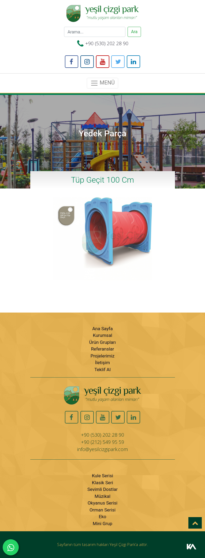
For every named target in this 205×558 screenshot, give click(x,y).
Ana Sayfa (102, 328)
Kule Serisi (102, 475)
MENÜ (102, 83)
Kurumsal (102, 335)
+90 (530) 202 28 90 (106, 43)
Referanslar (102, 349)
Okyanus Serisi (102, 503)
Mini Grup (102, 523)
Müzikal (102, 496)
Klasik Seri (102, 482)
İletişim (102, 362)
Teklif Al (102, 369)
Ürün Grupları (102, 342)
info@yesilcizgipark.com (102, 449)
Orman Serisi (102, 510)
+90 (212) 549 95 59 (102, 442)
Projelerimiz (103, 356)
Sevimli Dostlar (102, 489)
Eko (102, 516)
